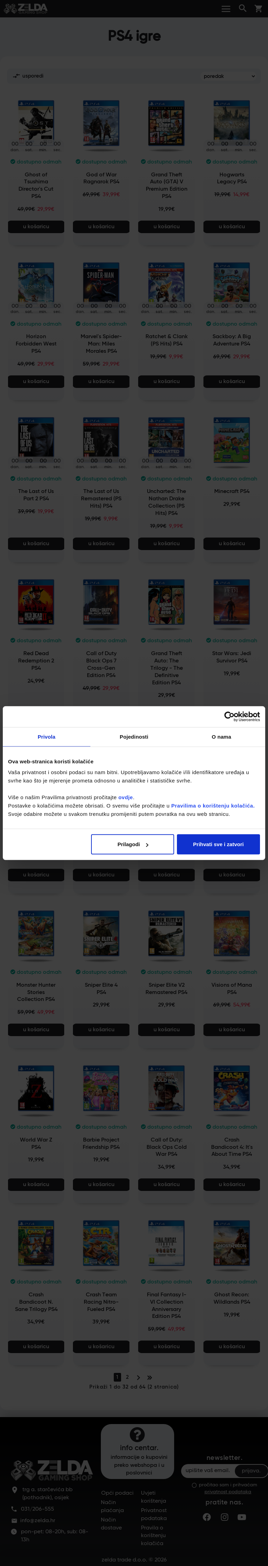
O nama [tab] (221, 736)
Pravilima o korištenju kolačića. (213, 806)
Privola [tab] (46, 736)
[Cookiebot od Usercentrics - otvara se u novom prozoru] (229, 716)
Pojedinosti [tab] (134, 736)
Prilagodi (133, 844)
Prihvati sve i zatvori (218, 844)
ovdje (125, 797)
